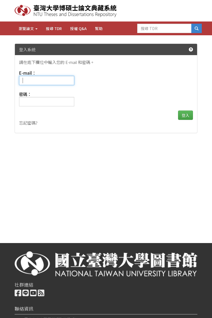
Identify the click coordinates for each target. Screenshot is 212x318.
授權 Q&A (78, 28)
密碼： (25, 94)
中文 (173, 10)
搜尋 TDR (54, 28)
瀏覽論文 (28, 28)
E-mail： (27, 73)
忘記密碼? (28, 123)
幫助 (99, 28)
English (192, 10)
